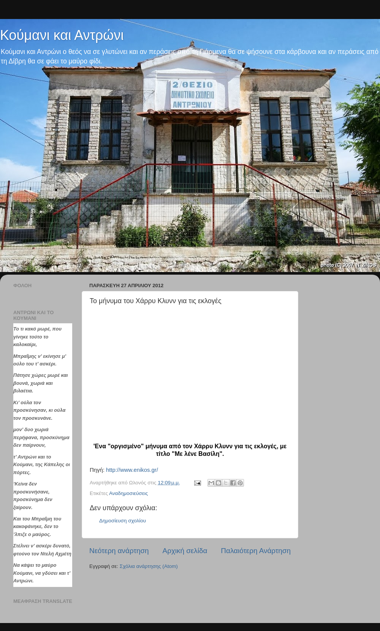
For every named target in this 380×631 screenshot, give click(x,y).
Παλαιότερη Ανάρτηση (256, 551)
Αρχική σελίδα (185, 551)
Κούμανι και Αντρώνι (62, 35)
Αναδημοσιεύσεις (128, 493)
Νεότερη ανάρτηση (119, 551)
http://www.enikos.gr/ (132, 470)
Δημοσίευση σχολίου (122, 520)
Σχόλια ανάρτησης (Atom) (149, 566)
